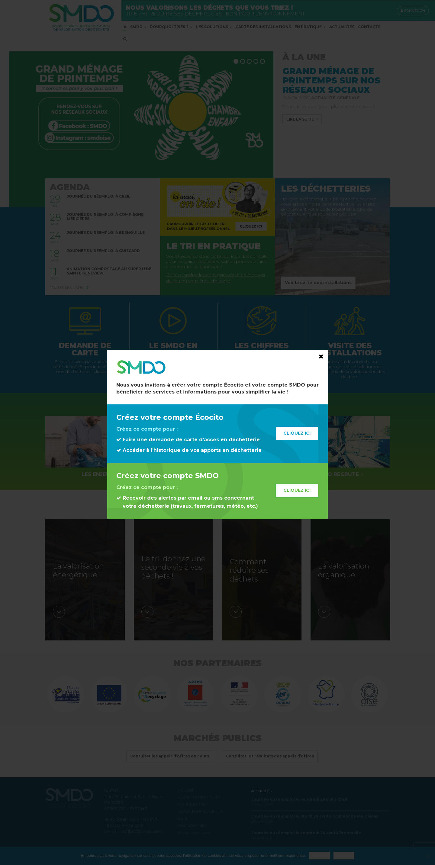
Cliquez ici (297, 433)
